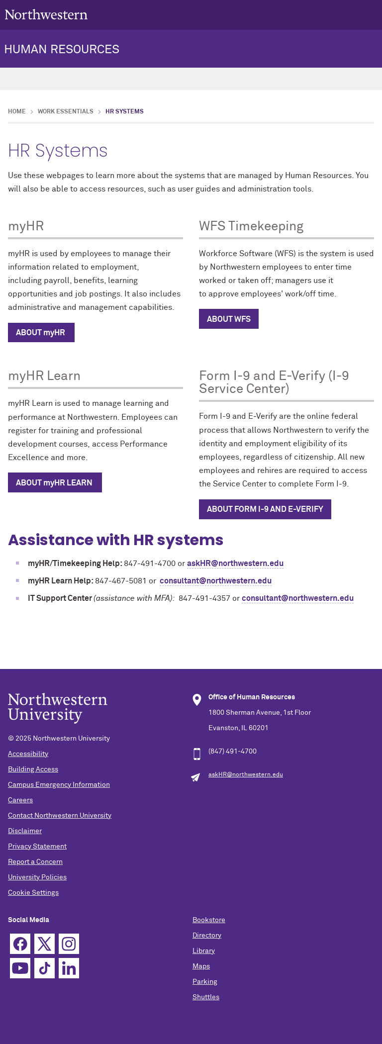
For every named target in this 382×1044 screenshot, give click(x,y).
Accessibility (28, 754)
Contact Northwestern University (59, 815)
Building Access (33, 769)
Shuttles (205, 997)
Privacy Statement (37, 846)
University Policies (37, 877)
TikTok (44, 968)
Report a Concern (35, 861)
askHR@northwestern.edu (235, 564)
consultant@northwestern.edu (216, 581)
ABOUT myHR (41, 333)
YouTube (20, 968)
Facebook (20, 944)
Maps (201, 966)
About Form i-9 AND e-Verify (265, 509)
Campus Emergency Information (59, 784)
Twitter (44, 944)
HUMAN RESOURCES (61, 50)
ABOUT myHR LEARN (55, 483)
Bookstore (208, 920)
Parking (204, 981)
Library (203, 951)
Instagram (69, 944)
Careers (20, 800)
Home (17, 112)
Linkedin (69, 968)
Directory (206, 935)
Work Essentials (66, 112)
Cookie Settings (33, 892)
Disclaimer (25, 831)
